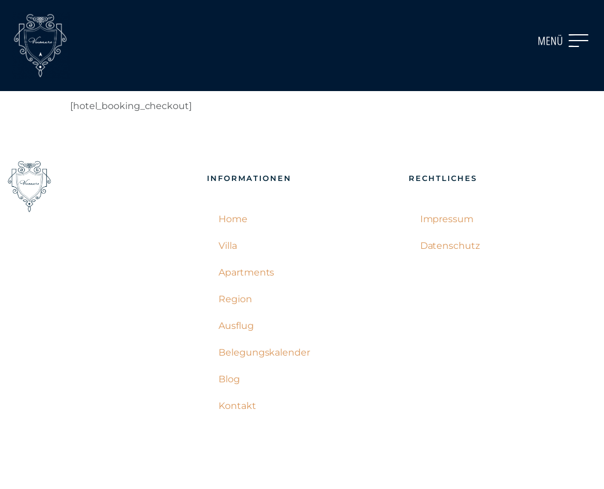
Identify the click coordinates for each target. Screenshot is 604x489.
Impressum (447, 218)
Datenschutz (450, 245)
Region (235, 299)
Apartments (246, 272)
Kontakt (237, 405)
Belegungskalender (264, 352)
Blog (229, 379)
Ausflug (236, 325)
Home (233, 218)
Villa (228, 245)
